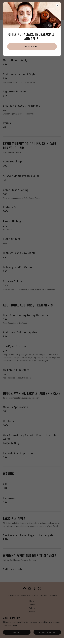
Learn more (32, 46)
